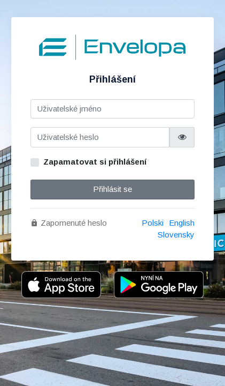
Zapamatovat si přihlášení (94, 161)
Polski (153, 222)
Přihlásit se (112, 189)
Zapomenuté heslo (68, 222)
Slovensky (176, 234)
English (182, 222)
